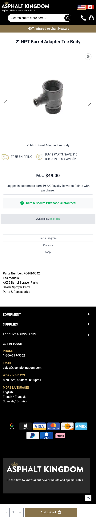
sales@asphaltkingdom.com (22, 368)
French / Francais (14, 397)
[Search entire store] (39, 18)
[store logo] (32, 5)
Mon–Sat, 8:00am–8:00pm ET (23, 380)
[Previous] (6, 103)
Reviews (48, 245)
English (8, 392)
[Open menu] (5, 18)
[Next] (90, 103)
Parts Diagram (48, 238)
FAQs (48, 252)
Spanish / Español (15, 401)
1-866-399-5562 (14, 355)
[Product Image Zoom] (88, 57)
